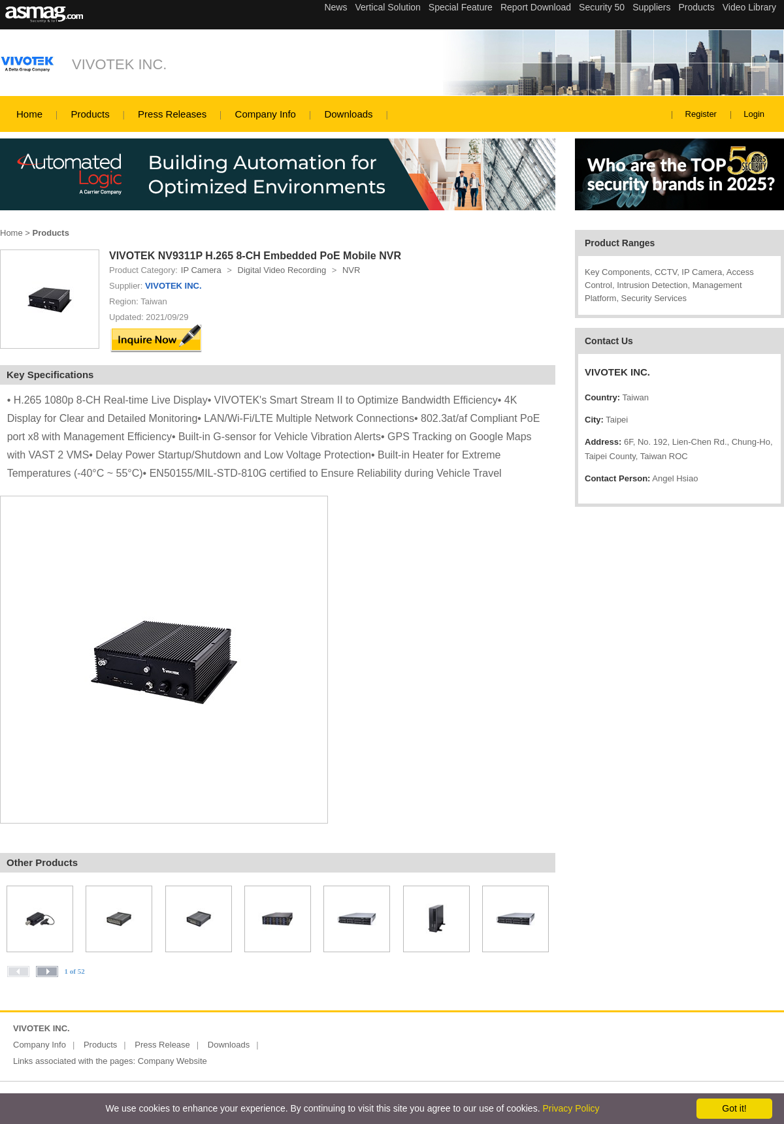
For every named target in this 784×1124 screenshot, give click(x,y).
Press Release (162, 1045)
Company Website (172, 1061)
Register (701, 114)
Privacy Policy (570, 1108)
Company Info (265, 114)
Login (753, 114)
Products (90, 114)
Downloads (348, 114)
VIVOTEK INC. (119, 64)
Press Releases (172, 114)
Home (29, 114)
